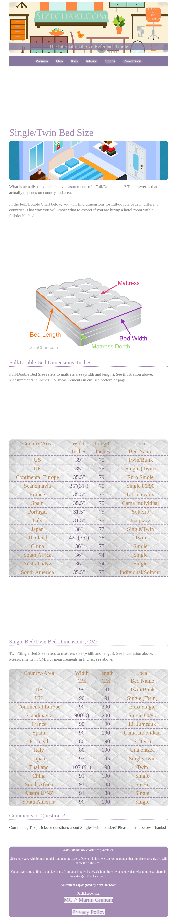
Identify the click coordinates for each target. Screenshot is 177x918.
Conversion (132, 61)
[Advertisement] (88, 93)
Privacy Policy (88, 912)
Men (59, 61)
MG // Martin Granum (88, 900)
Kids (74, 61)
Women (42, 61)
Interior (91, 61)
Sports (110, 61)
